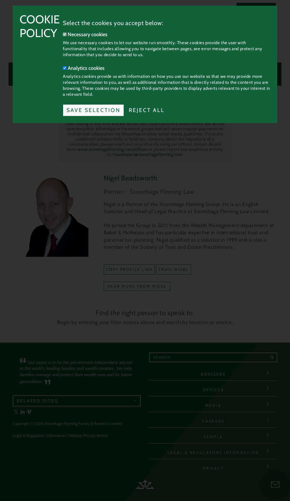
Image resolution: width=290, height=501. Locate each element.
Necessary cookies (85, 34)
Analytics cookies (84, 68)
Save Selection (93, 110)
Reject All (147, 110)
